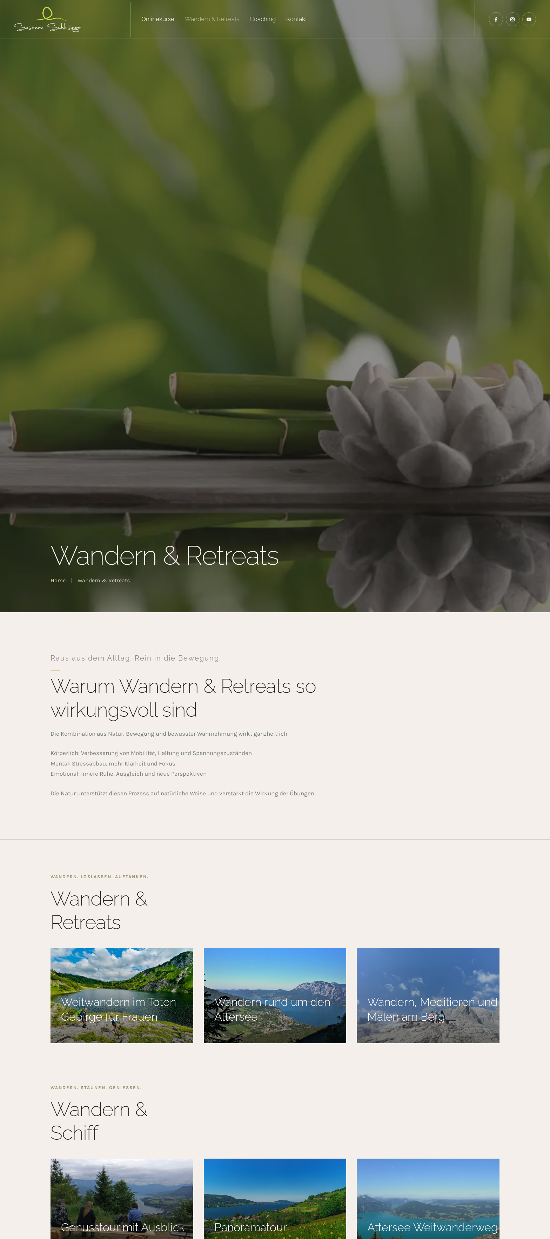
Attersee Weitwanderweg (432, 1227)
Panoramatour (250, 1227)
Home (58, 580)
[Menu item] (157, 19)
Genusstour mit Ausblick (123, 1227)
